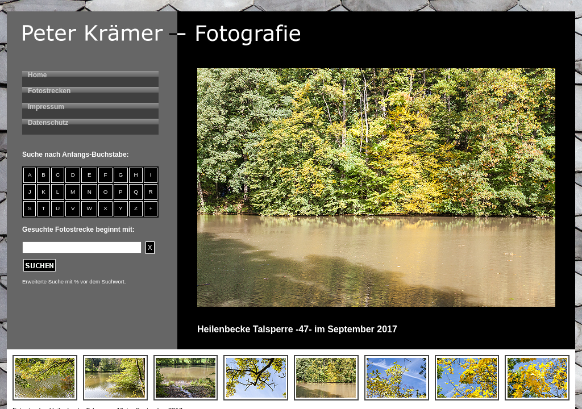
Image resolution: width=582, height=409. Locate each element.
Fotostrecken (49, 91)
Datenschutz (48, 123)
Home (37, 75)
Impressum (46, 107)
